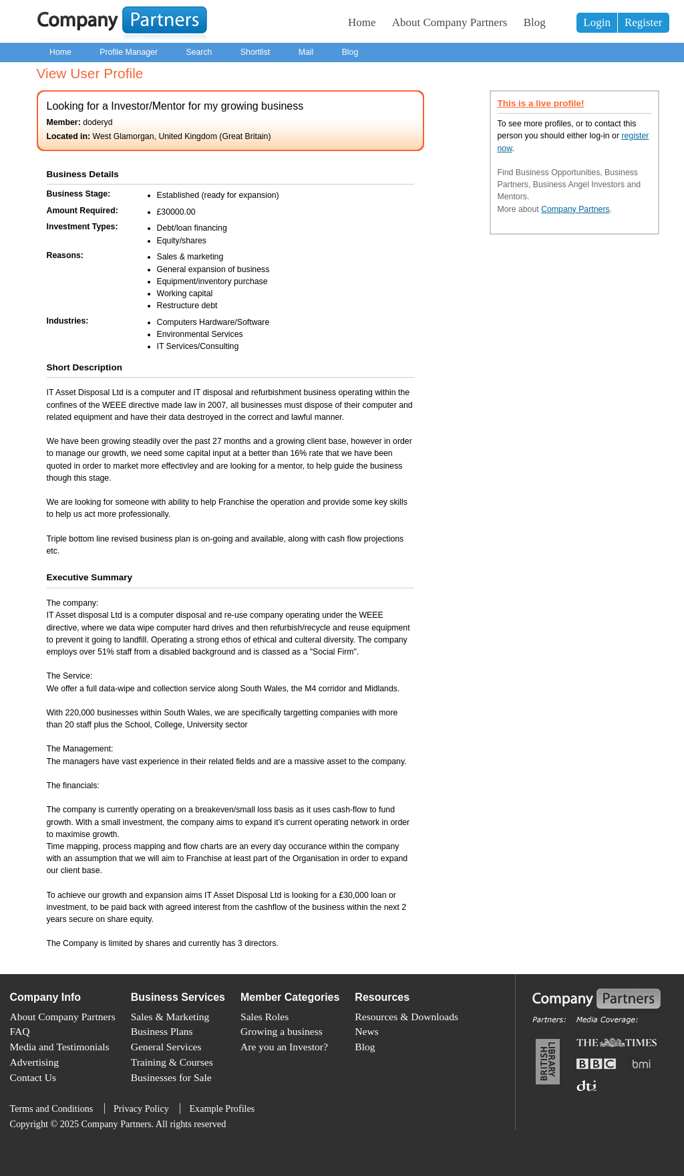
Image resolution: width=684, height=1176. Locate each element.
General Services (166, 1046)
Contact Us (33, 1077)
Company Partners (575, 209)
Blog (535, 22)
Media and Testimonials (60, 1046)
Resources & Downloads (406, 1016)
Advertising (34, 1062)
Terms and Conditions (52, 1108)
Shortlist (255, 52)
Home (362, 22)
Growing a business (281, 1031)
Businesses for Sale (171, 1077)
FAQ (20, 1031)
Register (644, 22)
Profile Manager (129, 52)
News (366, 1031)
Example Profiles (221, 1108)
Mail (306, 52)
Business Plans (162, 1031)
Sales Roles (264, 1016)
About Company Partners (450, 22)
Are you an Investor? (284, 1046)
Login (597, 22)
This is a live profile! (541, 103)
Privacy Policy (141, 1108)
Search (199, 52)
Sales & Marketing (170, 1016)
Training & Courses (172, 1062)
